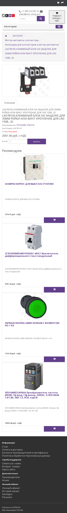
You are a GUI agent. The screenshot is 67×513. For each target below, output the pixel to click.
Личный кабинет (11, 488)
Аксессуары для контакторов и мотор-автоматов (32, 44)
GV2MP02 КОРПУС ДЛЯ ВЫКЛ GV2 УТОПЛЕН (29, 183)
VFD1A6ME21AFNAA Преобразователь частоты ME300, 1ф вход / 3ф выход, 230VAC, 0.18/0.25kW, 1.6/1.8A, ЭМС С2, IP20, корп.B (32, 395)
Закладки (7, 494)
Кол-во (5, 141)
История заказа (10, 491)
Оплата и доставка (12, 449)
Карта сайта (8, 469)
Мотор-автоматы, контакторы (22, 40)
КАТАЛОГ (18, 35)
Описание (9, 102)
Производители (11, 477)
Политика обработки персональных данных (26, 455)
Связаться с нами (11, 463)
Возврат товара (11, 466)
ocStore (16, 507)
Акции (5, 480)
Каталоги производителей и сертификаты (25, 452)
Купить (36, 141)
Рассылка (7, 497)
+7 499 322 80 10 (30, 11)
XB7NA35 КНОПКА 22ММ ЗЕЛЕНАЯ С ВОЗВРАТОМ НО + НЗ (32, 324)
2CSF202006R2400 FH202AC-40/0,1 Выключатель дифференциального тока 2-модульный (31, 254)
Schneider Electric (26, 124)
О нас (5, 446)
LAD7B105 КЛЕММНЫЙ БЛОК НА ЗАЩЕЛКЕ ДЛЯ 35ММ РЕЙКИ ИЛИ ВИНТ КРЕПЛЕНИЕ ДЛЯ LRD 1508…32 (30, 53)
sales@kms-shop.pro (29, 14)
